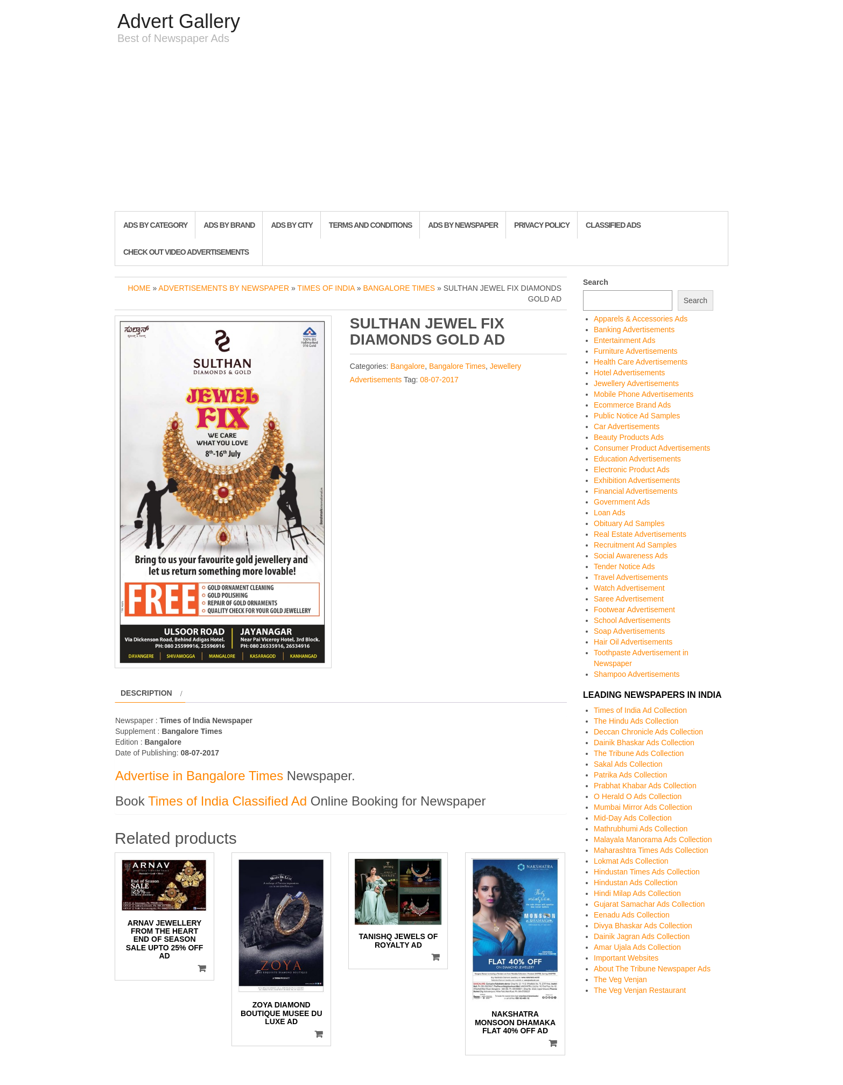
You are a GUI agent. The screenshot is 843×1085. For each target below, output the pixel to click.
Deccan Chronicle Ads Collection (648, 731)
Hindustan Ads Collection (636, 882)
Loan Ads (609, 512)
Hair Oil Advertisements (633, 642)
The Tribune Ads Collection (639, 753)
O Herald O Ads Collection (638, 796)
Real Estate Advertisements (640, 534)
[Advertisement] (421, 130)
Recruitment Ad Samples (635, 545)
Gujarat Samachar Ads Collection (649, 904)
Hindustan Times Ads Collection (647, 871)
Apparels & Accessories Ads (640, 318)
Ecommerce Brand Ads (632, 405)
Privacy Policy (542, 225)
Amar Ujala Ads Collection (637, 947)
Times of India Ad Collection (640, 710)
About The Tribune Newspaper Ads (652, 968)
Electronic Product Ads (632, 469)
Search (595, 282)
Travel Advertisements (631, 577)
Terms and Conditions (370, 225)
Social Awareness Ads (631, 555)
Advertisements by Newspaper (223, 288)
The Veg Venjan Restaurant (640, 990)
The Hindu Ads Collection (636, 721)
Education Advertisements (637, 458)
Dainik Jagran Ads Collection (642, 936)
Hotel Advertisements (629, 372)
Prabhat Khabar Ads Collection (645, 785)
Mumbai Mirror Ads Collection (643, 807)
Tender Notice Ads (624, 566)
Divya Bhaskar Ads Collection (643, 925)
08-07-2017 (439, 379)
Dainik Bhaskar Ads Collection (644, 742)
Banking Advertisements (634, 329)
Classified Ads (613, 225)
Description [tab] (146, 693)
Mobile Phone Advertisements (643, 394)
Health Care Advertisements (640, 362)
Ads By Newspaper (463, 225)
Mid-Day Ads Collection (633, 818)
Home (139, 288)
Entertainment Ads (624, 340)
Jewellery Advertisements (636, 383)
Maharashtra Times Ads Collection (651, 850)
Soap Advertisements (629, 631)
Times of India (326, 288)
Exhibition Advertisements (637, 480)
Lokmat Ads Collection (631, 861)
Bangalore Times (399, 288)
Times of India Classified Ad (227, 801)
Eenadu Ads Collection (632, 915)
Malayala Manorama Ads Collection (653, 839)
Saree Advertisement (629, 598)
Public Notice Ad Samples (637, 415)
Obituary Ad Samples (629, 523)
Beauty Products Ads (629, 437)
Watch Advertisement (629, 588)
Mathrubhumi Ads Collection (640, 828)
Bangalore (407, 366)
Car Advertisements (626, 426)
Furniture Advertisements (636, 351)
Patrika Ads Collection (630, 775)
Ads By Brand (229, 225)
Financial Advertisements (636, 491)
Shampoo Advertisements (637, 674)
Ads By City (291, 225)
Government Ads (622, 502)
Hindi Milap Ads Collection (637, 893)
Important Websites (626, 958)
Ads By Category (155, 225)
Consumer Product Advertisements (652, 448)
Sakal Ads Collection (628, 764)
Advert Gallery (178, 21)
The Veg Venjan (620, 979)
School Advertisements (632, 620)
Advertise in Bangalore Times (199, 775)
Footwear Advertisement (634, 609)
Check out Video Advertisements (186, 252)
